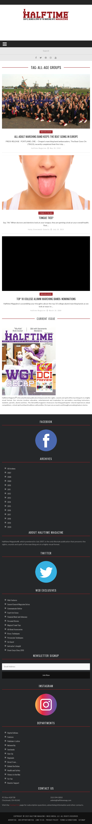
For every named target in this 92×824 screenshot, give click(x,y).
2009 (9, 481)
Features (10, 737)
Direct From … (12, 762)
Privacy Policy (52, 820)
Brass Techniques (13, 633)
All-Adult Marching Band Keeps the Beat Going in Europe (46, 137)
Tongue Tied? (46, 218)
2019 (9, 522)
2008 (9, 476)
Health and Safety (13, 770)
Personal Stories (13, 621)
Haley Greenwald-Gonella (39, 229)
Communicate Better (14, 608)
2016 (9, 510)
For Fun (9, 778)
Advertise (12, 820)
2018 (9, 518)
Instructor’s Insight (14, 646)
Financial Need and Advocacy (17, 616)
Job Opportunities (26, 820)
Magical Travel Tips (14, 625)
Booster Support (13, 782)
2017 (9, 514)
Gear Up (10, 753)
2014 (9, 501)
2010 (9, 485)
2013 (9, 497)
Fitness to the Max (46, 213)
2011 (9, 489)
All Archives (11, 468)
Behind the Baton (13, 766)
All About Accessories (15, 629)
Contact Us (14, 805)
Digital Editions (12, 732)
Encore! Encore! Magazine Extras (18, 604)
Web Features (12, 600)
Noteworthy (11, 745)
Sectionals (11, 749)
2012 (9, 493)
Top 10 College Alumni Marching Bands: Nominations (46, 299)
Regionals (10, 757)
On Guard (10, 641)
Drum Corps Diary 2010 (15, 650)
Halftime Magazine (38, 148)
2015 (9, 506)
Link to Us (40, 820)
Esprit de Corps (13, 612)
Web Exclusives (46, 132)
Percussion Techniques (15, 637)
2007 (9, 472)
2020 (9, 527)
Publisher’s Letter (13, 741)
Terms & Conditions (68, 820)
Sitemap (82, 820)
